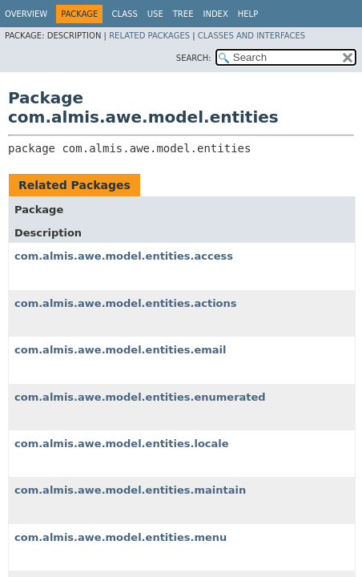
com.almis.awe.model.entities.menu (120, 537)
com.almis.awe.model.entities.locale (121, 444)
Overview (26, 14)
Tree (183, 14)
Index (215, 14)
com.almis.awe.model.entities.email (120, 350)
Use (155, 14)
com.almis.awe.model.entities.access (123, 256)
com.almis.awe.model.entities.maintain (130, 490)
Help (248, 14)
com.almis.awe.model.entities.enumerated (140, 397)
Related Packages (149, 35)
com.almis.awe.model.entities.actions (125, 303)
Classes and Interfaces (251, 35)
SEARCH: (193, 58)
